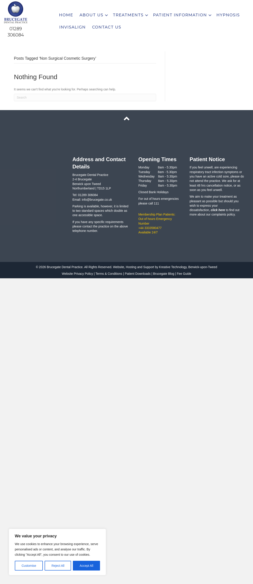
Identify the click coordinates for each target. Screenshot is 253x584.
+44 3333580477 (150, 228)
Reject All (57, 565)
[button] (106, 15)
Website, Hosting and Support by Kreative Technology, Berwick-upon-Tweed (164, 267)
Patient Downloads (138, 273)
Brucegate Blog (163, 273)
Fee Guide (184, 273)
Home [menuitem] (66, 15)
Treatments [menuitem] (128, 15)
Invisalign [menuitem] (72, 27)
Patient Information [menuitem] (180, 15)
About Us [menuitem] (91, 15)
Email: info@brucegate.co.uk (92, 199)
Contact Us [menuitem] (106, 27)
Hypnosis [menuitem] (228, 15)
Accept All (86, 565)
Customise (29, 565)
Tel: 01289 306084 (85, 195)
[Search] (85, 97)
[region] (57, 552)
